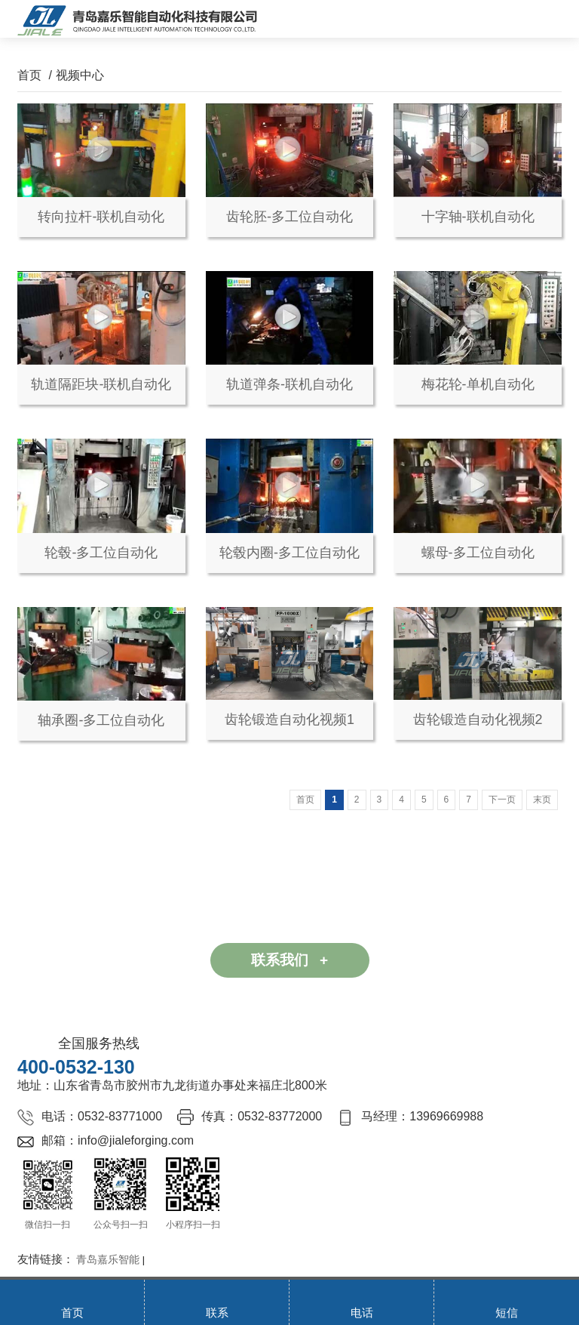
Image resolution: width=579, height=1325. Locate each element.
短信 (506, 1312)
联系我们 (289, 960)
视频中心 (80, 75)
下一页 (502, 799)
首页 (29, 75)
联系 (217, 1312)
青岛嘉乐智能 (107, 1259)
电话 (362, 1312)
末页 (542, 799)
